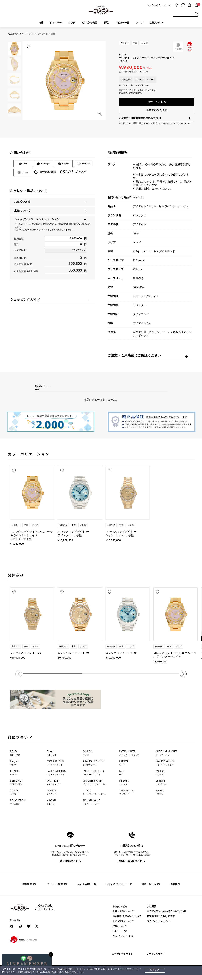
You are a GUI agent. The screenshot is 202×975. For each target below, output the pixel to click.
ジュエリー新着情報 (56, 885)
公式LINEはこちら (70, 862)
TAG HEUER (53, 783)
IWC (121, 774)
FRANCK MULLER (165, 764)
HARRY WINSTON (56, 774)
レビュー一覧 (120, 932)
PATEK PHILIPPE (129, 754)
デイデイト (43, 34)
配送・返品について (123, 912)
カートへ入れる (156, 101)
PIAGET (160, 793)
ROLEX (15, 754)
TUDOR (95, 793)
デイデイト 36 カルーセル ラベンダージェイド (161, 207)
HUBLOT (123, 764)
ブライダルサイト (155, 955)
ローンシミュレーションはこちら (134, 85)
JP (165, 5)
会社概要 (151, 907)
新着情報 (175, 885)
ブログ (139, 22)
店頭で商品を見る (156, 111)
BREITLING (17, 783)
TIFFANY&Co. (126, 793)
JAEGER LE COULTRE (94, 774)
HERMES (124, 783)
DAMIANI (51, 793)
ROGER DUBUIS (55, 764)
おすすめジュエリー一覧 (119, 885)
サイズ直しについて (123, 922)
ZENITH (14, 793)
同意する (154, 970)
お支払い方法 (120, 907)
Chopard (161, 783)
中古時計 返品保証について (127, 917)
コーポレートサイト (122, 955)
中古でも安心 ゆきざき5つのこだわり (166, 912)
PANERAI (160, 774)
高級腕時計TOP (14, 34)
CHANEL (15, 774)
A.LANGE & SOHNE (94, 764)
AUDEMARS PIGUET (166, 754)
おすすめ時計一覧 (86, 885)
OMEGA (87, 754)
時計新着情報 (29, 885)
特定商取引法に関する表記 (161, 917)
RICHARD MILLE (91, 803)
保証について (120, 927)
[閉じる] (51, 954)
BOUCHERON (18, 803)
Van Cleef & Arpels (94, 783)
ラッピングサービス (123, 937)
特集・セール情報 (151, 885)
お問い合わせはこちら (131, 862)
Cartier (51, 754)
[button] (183, 675)
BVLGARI (51, 803)
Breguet (14, 764)
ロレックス (29, 34)
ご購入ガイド (157, 22)
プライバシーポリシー (124, 968)
